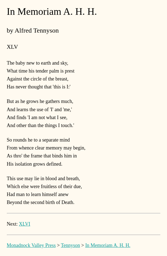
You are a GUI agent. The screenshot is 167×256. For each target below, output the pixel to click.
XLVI (24, 224)
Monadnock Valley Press (31, 245)
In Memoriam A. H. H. (107, 245)
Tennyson (70, 245)
